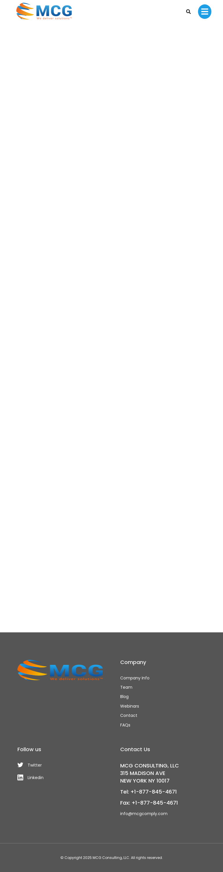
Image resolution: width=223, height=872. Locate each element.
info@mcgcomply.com (144, 814)
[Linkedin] (60, 777)
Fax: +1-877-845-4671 (149, 802)
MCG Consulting (107, 857)
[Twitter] (60, 765)
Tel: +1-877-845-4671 (148, 791)
